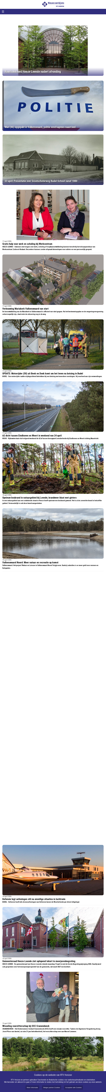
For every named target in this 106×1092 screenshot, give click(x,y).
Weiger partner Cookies (51, 1087)
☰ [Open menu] (3, 11)
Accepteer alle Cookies (73, 1087)
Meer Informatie (32, 1087)
